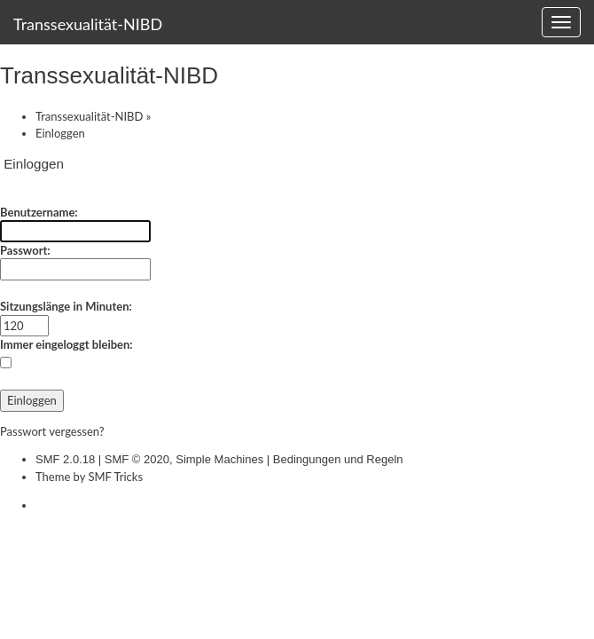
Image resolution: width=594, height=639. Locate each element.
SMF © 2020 (137, 459)
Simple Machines (219, 459)
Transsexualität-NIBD (87, 24)
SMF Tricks (115, 476)
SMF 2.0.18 (65, 459)
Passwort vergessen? (52, 431)
